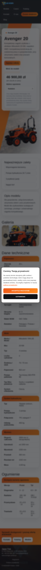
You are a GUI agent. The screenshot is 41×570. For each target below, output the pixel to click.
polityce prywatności (10, 285)
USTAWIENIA (20, 297)
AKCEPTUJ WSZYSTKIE (20, 291)
